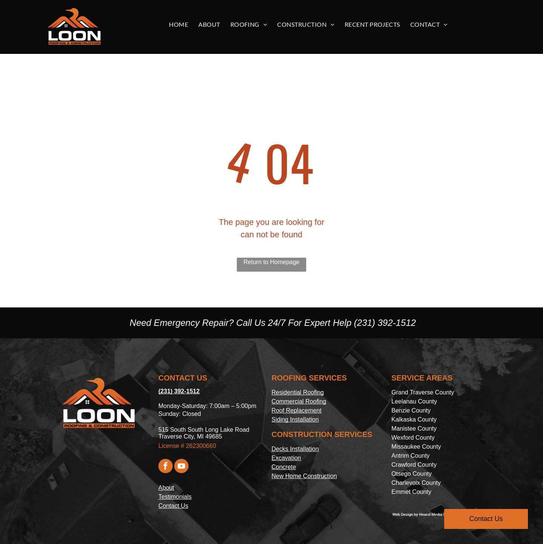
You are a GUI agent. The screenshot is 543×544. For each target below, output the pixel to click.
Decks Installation (295, 449)
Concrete (284, 467)
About (166, 487)
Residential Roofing (298, 392)
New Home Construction (304, 476)
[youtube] (181, 467)
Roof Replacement (297, 410)
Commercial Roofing (299, 401)
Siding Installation (295, 419)
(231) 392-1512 (385, 323)
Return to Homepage (272, 262)
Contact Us (173, 506)
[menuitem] (181, 24)
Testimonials (175, 497)
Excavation (286, 458)
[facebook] (165, 467)
